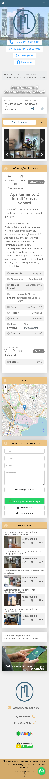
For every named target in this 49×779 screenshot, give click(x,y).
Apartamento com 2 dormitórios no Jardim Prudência (21, 610)
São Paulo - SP (32, 74)
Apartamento (13, 77)
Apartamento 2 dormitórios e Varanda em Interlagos (24, 571)
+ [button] (5, 387)
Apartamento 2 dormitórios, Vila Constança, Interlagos (19, 590)
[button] (7, 140)
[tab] (12, 122)
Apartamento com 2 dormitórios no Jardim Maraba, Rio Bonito (21, 533)
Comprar (19, 74)
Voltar (41, 77)
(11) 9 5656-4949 (31, 48)
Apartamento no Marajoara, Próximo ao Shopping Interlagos (23, 552)
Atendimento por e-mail (24, 707)
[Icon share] (24, 55)
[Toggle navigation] (43, 3)
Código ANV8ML (29, 77)
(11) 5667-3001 (31, 42)
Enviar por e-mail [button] (24, 489)
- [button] (5, 391)
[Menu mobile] (3, 3)
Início (8, 74)
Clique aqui (9, 638)
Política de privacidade (24, 771)
